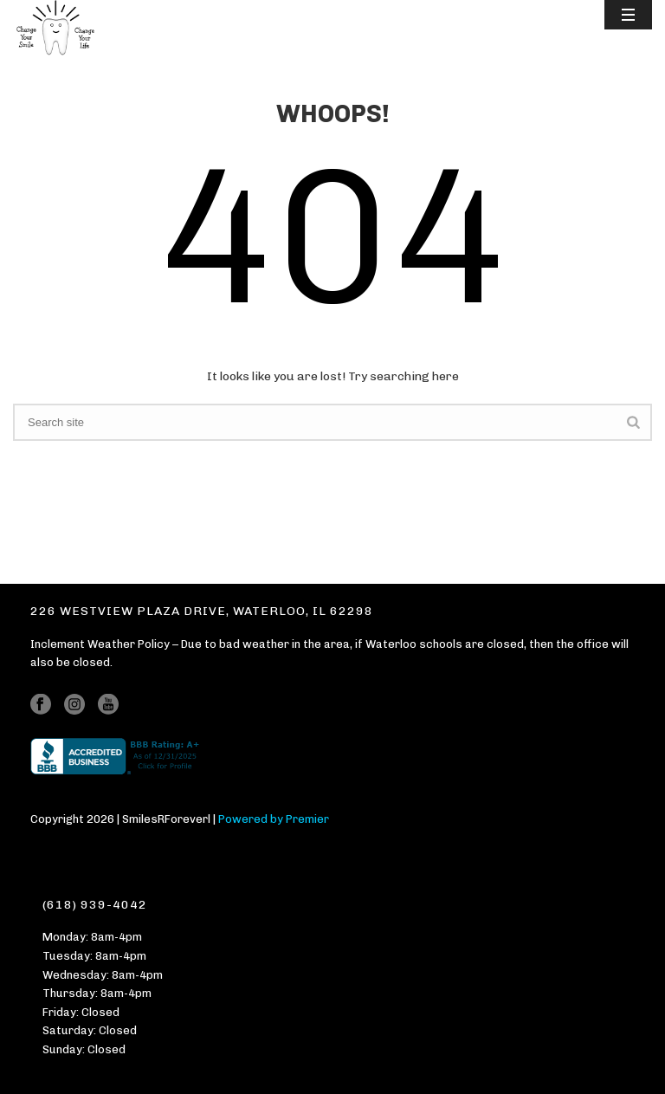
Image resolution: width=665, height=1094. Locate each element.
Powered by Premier (273, 818)
